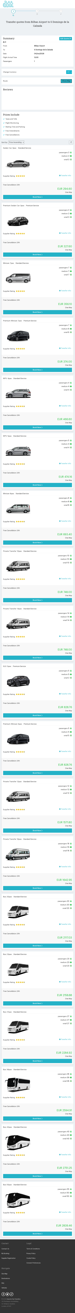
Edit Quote (65, 38)
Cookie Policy (30, 1258)
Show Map (66, 81)
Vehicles (4, 1288)
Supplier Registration (9, 1258)
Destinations (6, 1278)
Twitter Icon (7, 1294)
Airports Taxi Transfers (14, 1299)
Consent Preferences (33, 1263)
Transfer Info (65, 175)
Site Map (4, 1274)
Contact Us (5, 1249)
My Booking (5, 1253)
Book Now (37, 197)
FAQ (3, 1283)
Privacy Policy (30, 1253)
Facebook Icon (3, 1294)
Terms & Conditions (33, 1249)
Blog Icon (11, 1294)
